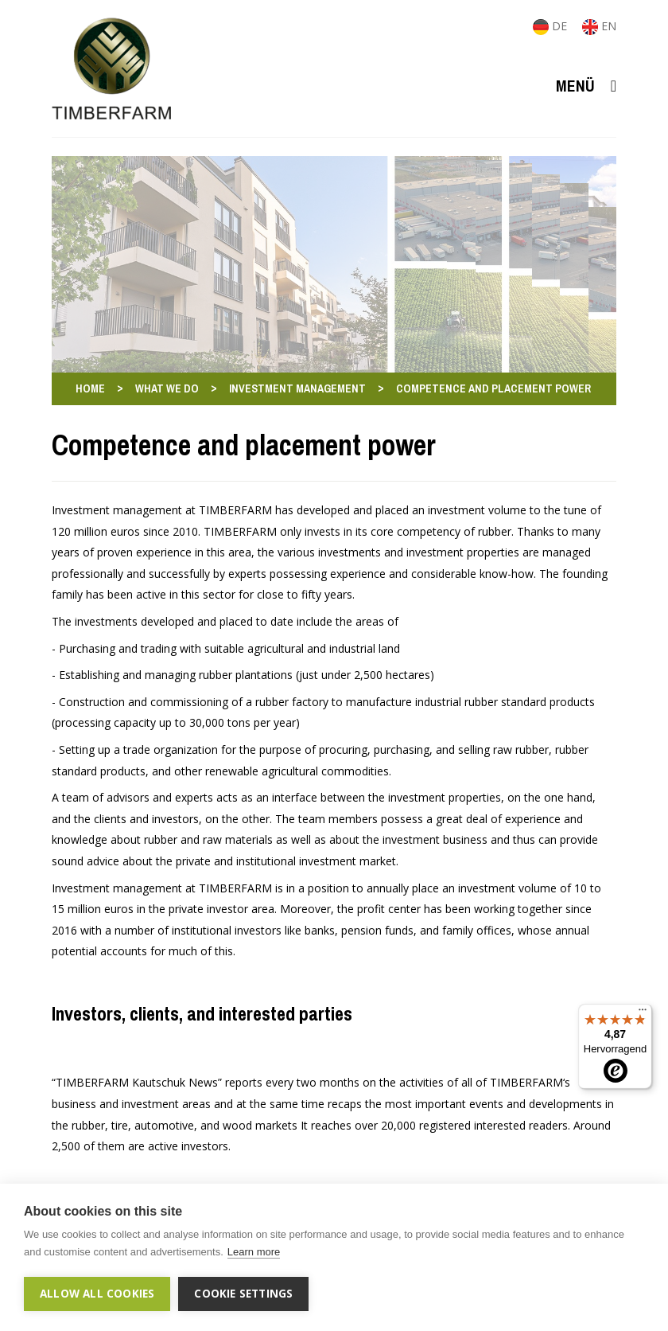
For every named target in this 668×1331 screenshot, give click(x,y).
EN (599, 25)
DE (551, 25)
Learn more (253, 1252)
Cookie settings (243, 1293)
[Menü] (642, 1013)
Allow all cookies (97, 1293)
